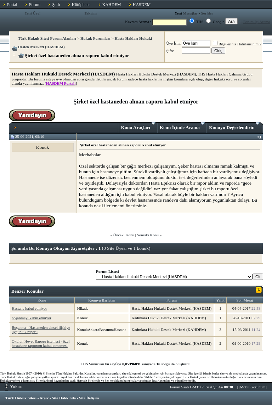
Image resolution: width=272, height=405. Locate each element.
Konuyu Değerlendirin (234, 126)
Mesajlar (190, 13)
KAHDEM (111, 4)
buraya (169, 373)
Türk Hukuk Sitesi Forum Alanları (47, 38)
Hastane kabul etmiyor (29, 308)
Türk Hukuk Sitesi (20, 398)
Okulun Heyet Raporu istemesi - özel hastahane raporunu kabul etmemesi (40, 343)
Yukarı (14, 386)
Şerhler (207, 13)
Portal (12, 4)
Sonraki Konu (148, 235)
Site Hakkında (64, 398)
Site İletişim (89, 398)
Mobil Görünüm (253, 387)
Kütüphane (81, 4)
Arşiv (44, 398)
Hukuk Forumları (95, 38)
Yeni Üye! (32, 13)
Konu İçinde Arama (182, 126)
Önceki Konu (123, 235)
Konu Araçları (138, 126)
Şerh (56, 4)
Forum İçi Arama (256, 21)
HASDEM (142, 4)
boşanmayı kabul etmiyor (31, 318)
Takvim (90, 13)
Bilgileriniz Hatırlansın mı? (237, 44)
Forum (34, 4)
